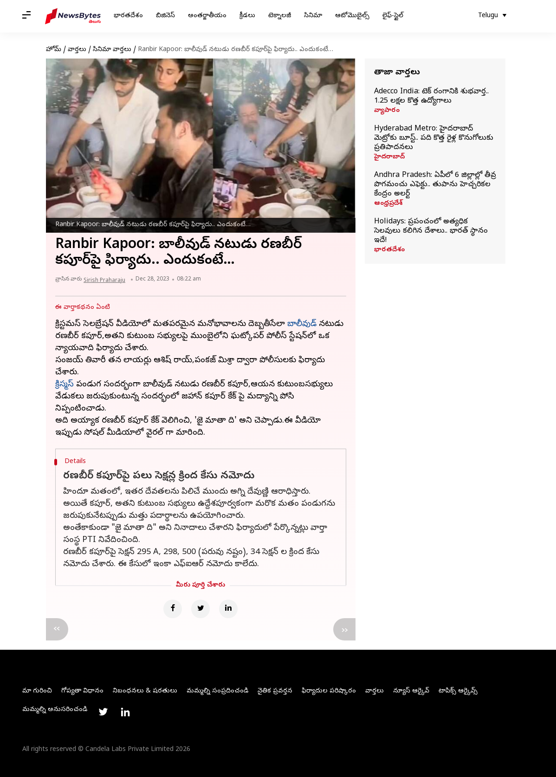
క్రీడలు (247, 16)
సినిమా (313, 16)
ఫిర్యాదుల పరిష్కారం (329, 691)
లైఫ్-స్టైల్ (392, 16)
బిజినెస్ (165, 16)
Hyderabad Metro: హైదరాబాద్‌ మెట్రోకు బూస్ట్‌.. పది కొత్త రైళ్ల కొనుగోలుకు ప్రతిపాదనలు (433, 138)
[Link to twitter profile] (103, 711)
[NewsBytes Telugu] (73, 16)
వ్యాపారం (387, 111)
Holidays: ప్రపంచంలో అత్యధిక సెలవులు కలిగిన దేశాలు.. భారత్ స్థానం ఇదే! (431, 231)
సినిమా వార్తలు (112, 50)
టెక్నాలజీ (279, 16)
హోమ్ (53, 50)
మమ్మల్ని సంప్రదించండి (217, 691)
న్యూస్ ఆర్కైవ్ (411, 691)
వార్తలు (77, 50)
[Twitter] (200, 609)
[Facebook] (172, 609)
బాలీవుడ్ (302, 324)
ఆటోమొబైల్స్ (352, 16)
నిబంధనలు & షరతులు (145, 691)
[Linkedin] (228, 609)
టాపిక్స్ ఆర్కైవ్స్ (458, 691)
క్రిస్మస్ (64, 385)
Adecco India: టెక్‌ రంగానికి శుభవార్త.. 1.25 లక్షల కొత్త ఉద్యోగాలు (431, 96)
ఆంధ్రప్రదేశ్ (388, 204)
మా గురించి (37, 691)
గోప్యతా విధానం (82, 691)
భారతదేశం (128, 16)
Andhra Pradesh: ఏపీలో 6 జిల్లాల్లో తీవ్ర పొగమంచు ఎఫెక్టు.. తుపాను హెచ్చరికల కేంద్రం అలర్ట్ (435, 185)
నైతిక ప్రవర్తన (275, 691)
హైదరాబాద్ (389, 157)
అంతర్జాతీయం (207, 16)
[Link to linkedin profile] (125, 711)
